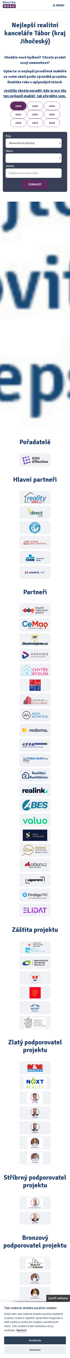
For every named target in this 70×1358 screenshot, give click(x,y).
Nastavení (35, 1349)
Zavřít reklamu (58, 1298)
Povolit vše (35, 1340)
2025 (35, 106)
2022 (35, 114)
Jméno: (10, 166)
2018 (52, 123)
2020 (18, 123)
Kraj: (8, 136)
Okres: (9, 151)
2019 (35, 123)
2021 (52, 114)
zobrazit (35, 184)
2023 (18, 114)
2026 (18, 106)
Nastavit (21, 1330)
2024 (52, 106)
